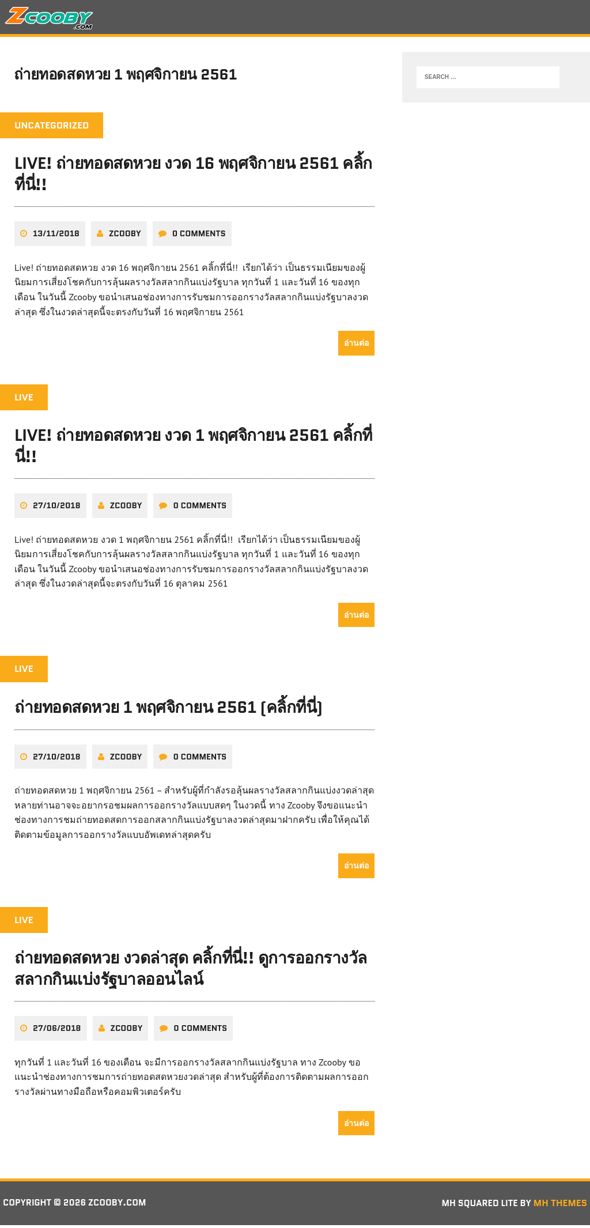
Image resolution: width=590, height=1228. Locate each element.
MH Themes (560, 1205)
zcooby (125, 237)
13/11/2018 (56, 237)
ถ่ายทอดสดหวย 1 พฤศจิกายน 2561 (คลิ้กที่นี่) (168, 710)
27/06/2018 (57, 1031)
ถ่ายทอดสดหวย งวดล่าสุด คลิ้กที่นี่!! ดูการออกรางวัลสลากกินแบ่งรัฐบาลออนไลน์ (190, 971)
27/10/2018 (57, 509)
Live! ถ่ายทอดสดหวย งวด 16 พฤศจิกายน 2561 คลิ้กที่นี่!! (193, 177)
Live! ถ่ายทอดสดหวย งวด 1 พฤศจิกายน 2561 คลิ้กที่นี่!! (193, 449)
